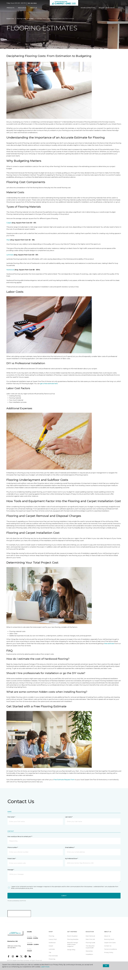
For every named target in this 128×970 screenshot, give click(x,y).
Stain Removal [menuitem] (90, 936)
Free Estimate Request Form (64, 779)
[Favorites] (120, 8)
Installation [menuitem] (89, 954)
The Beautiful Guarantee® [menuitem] (90, 947)
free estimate (109, 643)
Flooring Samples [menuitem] (72, 939)
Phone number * (12, 847)
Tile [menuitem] (50, 952)
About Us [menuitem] (107, 936)
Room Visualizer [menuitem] (72, 936)
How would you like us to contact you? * (19, 836)
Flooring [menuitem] (51, 936)
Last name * (68, 817)
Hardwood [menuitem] (52, 942)
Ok (106, 965)
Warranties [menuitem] (89, 951)
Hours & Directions (88, 8)
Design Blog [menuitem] (71, 949)
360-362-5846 (32, 3)
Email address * (70, 847)
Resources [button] (22, 8)
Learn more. (45, 967)
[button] (117, 8)
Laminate (9, 255)
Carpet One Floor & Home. (20, 960)
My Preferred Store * (71, 858)
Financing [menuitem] (52, 959)
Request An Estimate (106, 8)
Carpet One (10, 18)
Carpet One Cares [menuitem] (110, 942)
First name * (11, 817)
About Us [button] (33, 8)
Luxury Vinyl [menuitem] (53, 939)
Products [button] (10, 8)
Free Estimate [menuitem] (53, 956)
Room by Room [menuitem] (109, 939)
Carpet (9, 223)
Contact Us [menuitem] (107, 946)
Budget (31, 18)
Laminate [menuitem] (52, 949)
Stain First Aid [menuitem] (90, 939)
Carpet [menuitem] (51, 946)
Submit (64, 895)
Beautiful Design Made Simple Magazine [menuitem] (72, 944)
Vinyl (8, 240)
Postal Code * (11, 858)
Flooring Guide (21, 18)
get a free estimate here (49, 383)
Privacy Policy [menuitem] (108, 952)
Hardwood (10, 270)
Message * (10, 869)
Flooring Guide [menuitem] (90, 942)
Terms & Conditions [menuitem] (110, 949)
